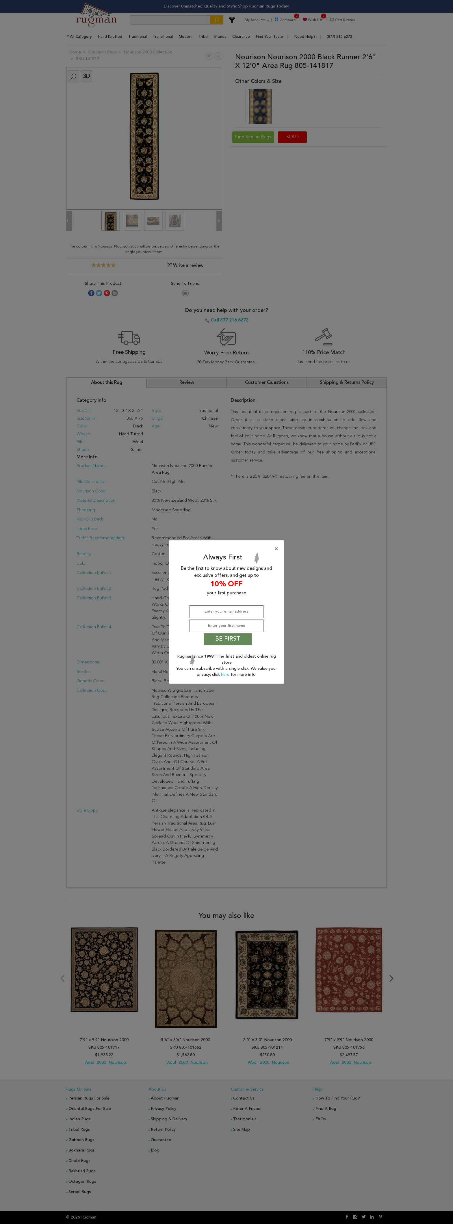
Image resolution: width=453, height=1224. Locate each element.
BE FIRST (227, 639)
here (226, 675)
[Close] (227, 549)
